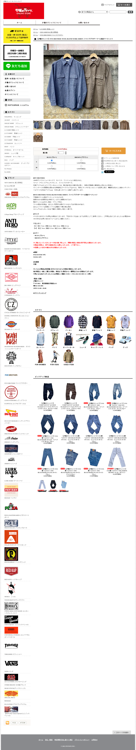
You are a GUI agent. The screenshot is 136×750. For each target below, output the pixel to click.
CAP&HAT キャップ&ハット (14, 156)
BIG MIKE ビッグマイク (12, 278)
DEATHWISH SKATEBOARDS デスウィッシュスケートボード (17, 340)
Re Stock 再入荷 (9, 186)
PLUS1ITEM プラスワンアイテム (15, 704)
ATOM (23, 722)
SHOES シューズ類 (11, 153)
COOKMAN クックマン (12, 292)
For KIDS (7, 172)
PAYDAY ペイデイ (11, 491)
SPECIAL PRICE (11, 694)
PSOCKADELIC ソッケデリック (15, 555)
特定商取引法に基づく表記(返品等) (115, 161)
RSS (14, 722)
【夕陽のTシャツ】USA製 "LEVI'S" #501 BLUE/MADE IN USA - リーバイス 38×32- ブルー (47, 428)
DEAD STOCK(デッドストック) (14, 688)
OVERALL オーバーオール (13, 150)
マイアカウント (109, 5)
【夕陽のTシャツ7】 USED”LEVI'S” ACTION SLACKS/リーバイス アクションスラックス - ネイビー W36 (47, 395)
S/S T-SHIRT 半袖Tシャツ (13, 140)
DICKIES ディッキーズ (12, 325)
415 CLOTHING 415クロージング (15, 678)
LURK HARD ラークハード (13, 474)
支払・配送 (48, 740)
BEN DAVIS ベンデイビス (13, 261)
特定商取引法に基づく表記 (63, 740)
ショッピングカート (124, 5)
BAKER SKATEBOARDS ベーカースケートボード (17, 243)
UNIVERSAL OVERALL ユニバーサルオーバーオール (17, 632)
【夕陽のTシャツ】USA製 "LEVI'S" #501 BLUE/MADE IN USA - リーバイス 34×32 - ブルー (94, 396)
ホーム (19, 22)
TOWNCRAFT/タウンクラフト (14, 600)
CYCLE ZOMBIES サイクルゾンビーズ (17, 305)
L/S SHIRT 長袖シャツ (11, 130)
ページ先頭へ (121, 732)
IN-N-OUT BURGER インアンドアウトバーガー (17, 415)
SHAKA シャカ (11, 589)
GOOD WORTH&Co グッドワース (15, 393)
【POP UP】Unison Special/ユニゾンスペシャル (17, 711)
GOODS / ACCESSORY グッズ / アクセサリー (17, 164)
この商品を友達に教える (112, 163)
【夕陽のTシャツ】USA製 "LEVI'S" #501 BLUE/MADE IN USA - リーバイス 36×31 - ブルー (94, 428)
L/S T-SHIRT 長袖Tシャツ (13, 133)
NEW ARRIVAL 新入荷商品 (13, 182)
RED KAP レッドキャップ (13, 572)
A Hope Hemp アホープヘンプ (14, 207)
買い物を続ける (109, 169)
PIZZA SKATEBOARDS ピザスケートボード (16, 509)
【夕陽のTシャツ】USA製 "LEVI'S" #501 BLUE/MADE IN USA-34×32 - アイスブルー (71, 461)
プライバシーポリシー (82, 740)
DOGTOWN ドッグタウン (12, 359)
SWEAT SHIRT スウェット (13, 123)
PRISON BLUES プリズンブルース (15, 524)
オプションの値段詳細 (111, 158)
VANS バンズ (11, 664)
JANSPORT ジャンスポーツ (13, 449)
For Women (8, 169)
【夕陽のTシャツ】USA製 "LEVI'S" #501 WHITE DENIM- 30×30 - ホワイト (42, 486)
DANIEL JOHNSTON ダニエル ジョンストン (16, 317)
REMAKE (7, 701)
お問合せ (84, 22)
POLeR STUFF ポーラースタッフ (15, 538)
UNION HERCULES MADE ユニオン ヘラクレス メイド (16, 608)
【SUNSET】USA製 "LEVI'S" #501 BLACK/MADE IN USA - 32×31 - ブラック (53, 486)
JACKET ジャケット (12, 120)
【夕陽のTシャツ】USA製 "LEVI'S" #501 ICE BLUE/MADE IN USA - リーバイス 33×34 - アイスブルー (117, 396)
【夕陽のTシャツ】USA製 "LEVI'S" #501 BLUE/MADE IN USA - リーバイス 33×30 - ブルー (117, 428)
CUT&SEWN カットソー (13, 143)
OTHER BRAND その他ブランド (15, 685)
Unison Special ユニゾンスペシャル (16, 620)
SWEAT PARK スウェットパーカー (16, 127)
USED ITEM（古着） (11, 189)
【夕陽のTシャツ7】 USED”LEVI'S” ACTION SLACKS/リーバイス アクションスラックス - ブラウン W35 (71, 395)
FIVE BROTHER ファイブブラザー (15, 376)
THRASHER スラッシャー (13, 647)
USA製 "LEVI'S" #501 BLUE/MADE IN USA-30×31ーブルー (64, 486)
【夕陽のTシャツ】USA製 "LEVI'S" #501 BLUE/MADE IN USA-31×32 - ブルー (94, 461)
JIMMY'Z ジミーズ (11, 460)
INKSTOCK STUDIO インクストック (16, 430)
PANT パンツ (9, 146)
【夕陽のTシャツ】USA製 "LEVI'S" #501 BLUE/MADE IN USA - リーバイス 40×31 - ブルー (71, 428)
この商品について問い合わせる (114, 166)
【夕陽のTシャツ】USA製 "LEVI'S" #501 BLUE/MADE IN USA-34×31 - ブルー (47, 461)
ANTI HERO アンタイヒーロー (14, 224)
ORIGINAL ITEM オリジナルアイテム (17, 195)
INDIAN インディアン (11, 439)
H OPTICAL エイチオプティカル (15, 403)
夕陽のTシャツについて (52, 22)
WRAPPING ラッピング (12, 117)
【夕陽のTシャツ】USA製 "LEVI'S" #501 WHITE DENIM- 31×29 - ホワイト (117, 460)
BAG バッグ (9, 160)
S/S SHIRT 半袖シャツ (12, 136)
